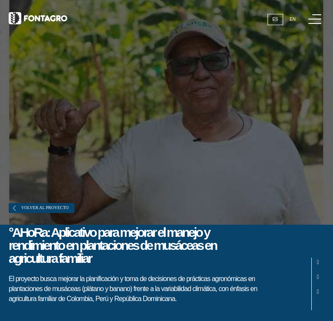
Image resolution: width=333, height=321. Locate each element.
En (293, 19)
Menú (316, 15)
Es (275, 19)
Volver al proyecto (41, 208)
